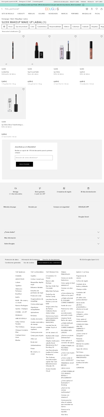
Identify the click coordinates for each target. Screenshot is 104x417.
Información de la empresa (31, 259)
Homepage (5, 19)
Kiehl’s (17, 297)
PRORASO (18, 315)
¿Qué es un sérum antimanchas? (67, 336)
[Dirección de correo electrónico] (34, 157)
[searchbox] (19, 9)
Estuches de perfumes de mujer (37, 292)
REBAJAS (31, 14)
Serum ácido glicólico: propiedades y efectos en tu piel (82, 306)
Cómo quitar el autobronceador (81, 320)
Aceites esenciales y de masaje (37, 323)
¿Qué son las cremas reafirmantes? (65, 390)
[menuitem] (9, 13)
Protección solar (36, 296)
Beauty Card (74, 1)
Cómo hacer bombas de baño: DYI (82, 363)
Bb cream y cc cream (35, 353)
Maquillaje (86, 14)
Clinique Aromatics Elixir (21, 331)
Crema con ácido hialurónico (67, 279)
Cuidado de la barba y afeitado (82, 285)
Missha (17, 340)
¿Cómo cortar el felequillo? (81, 335)
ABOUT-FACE (19, 279)
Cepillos (33, 276)
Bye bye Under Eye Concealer (52, 287)
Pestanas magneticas (80, 340)
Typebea (18, 285)
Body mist (34, 342)
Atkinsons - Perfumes (19, 290)
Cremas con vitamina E (65, 396)
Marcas (64, 14)
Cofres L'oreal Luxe (37, 279)
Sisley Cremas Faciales (20, 323)
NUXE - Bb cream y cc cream (21, 301)
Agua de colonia (82, 349)
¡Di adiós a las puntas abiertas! (81, 299)
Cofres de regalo (82, 281)
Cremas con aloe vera (67, 289)
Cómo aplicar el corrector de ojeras (67, 342)
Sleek (12, 19)
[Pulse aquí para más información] (83, 4)
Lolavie (17, 282)
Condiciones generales (13, 263)
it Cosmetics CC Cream (51, 277)
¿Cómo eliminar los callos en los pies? (67, 294)
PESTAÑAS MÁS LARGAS (66, 331)
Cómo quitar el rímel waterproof (68, 284)
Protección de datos (12, 259)
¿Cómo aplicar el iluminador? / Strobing (66, 383)
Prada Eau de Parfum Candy (50, 295)
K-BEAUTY (21, 14)
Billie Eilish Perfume (52, 291)
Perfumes (75, 14)
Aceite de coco (66, 305)
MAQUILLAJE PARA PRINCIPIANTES (82, 356)
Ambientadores (36, 345)
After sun (34, 339)
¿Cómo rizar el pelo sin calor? (67, 354)
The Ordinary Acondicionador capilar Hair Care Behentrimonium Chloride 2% (51, 362)
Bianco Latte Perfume (50, 282)
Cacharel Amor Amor (20, 336)
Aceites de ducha (36, 319)
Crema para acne (36, 332)
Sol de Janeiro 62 (52, 332)
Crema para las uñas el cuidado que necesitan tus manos (67, 403)
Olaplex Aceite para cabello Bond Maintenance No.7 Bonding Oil (52, 344)
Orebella (18, 276)
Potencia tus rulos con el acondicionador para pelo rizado (67, 312)
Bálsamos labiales (37, 287)
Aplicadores (35, 312)
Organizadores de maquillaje (37, 300)
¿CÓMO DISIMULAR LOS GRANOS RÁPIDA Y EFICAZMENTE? (67, 374)
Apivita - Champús (21, 309)
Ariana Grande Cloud (51, 370)
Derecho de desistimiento (51, 259)
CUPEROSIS (80, 368)
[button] (52, 232)
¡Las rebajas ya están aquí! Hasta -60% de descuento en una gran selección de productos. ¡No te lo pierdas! (49, 4)
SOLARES (41, 14)
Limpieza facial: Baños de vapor (66, 319)
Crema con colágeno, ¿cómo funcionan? (82, 314)
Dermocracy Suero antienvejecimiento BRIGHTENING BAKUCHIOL (52, 319)
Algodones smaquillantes (35, 308)
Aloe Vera (64, 414)
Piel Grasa (79, 352)
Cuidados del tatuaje (80, 294)
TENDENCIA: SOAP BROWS (67, 364)
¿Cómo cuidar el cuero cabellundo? (67, 359)
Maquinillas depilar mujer (37, 283)
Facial (97, 14)
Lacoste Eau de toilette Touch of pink (51, 327)
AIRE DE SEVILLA (21, 318)
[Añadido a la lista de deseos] (23, 36)
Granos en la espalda (65, 411)
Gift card (98, 1)
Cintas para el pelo (37, 335)
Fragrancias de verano (81, 277)
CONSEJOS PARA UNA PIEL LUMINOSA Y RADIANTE (82, 327)
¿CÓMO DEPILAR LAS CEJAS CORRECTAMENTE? (67, 325)
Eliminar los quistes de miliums (82, 345)
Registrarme (24, 164)
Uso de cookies (29, 263)
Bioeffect (18, 294)
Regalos (91, 1)
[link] (13, 59)
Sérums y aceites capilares (36, 328)
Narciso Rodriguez (21, 305)
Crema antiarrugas (37, 304)
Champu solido (81, 289)
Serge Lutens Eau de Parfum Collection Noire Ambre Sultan (52, 310)
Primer (33, 348)
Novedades (53, 14)
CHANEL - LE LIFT (21, 312)
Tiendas (83, 1)
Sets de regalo (8, 14)
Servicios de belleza (61, 1)
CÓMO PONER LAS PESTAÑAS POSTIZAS (67, 348)
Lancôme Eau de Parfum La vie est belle (51, 302)
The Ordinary (19, 327)
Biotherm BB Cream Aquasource (52, 337)
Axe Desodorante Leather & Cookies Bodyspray (52, 352)
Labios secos (65, 368)
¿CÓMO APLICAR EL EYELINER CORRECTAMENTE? (67, 300)
